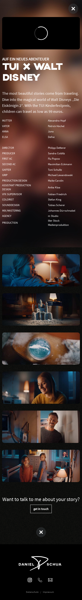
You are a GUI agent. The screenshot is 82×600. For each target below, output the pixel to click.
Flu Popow (54, 158)
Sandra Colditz (56, 153)
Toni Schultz (55, 169)
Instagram (29, 580)
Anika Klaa (54, 187)
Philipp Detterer (57, 147)
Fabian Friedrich (57, 194)
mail (50, 580)
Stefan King (54, 199)
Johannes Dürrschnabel (61, 210)
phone (40, 580)
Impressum (48, 591)
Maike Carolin (55, 180)
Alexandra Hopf (57, 120)
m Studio (53, 216)
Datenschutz (32, 591)
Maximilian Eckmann (60, 164)
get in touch (41, 509)
